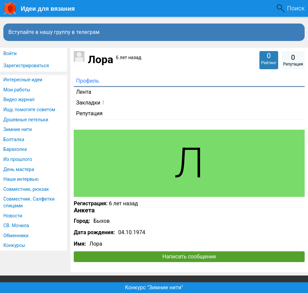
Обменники (15, 235)
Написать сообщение (189, 256)
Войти (10, 53)
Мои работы (16, 89)
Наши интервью (21, 179)
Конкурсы (14, 245)
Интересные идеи (22, 79)
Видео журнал (19, 99)
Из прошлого (17, 159)
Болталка (13, 139)
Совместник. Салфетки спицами (29, 202)
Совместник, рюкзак (26, 189)
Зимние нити (17, 129)
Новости (12, 215)
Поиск (296, 8)
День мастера (18, 169)
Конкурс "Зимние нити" (154, 287)
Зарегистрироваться (26, 65)
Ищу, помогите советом (29, 109)
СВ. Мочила (16, 225)
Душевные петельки (25, 119)
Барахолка (15, 149)
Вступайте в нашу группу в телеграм (54, 32)
